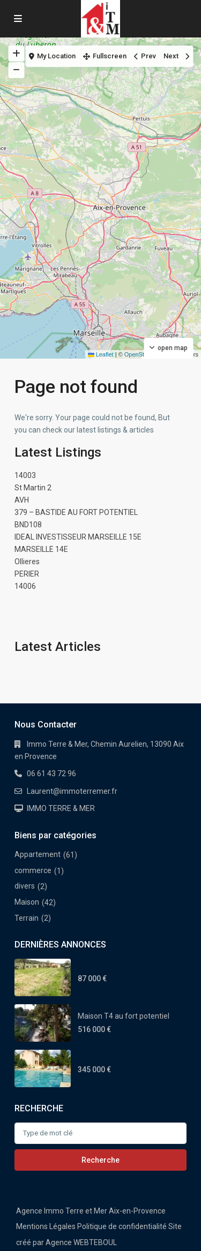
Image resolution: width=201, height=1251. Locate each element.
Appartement (37, 854)
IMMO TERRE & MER (61, 808)
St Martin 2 (32, 487)
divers (24, 886)
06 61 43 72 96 (51, 773)
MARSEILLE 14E (41, 549)
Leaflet (101, 354)
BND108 (28, 524)
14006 (25, 586)
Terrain (26, 918)
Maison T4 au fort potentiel (123, 1016)
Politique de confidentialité (122, 1226)
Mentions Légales (46, 1226)
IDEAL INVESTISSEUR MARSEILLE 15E (78, 537)
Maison (26, 902)
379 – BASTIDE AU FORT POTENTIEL (76, 512)
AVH (21, 500)
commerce (32, 870)
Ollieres (27, 561)
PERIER (26, 574)
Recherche (100, 1160)
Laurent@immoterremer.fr (72, 791)
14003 (25, 475)
